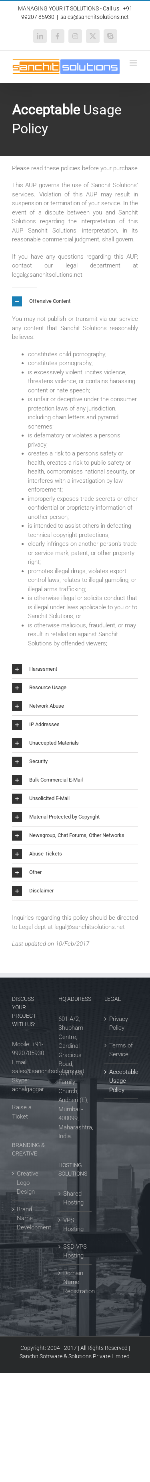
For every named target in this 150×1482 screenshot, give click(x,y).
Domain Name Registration (75, 1282)
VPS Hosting (73, 1225)
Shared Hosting (73, 1198)
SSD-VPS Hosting (75, 1251)
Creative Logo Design (27, 1182)
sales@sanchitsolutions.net (94, 17)
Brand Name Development (29, 1218)
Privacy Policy (118, 1023)
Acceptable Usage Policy (121, 1081)
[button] (75, 301)
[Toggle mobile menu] (134, 63)
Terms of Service (121, 1050)
